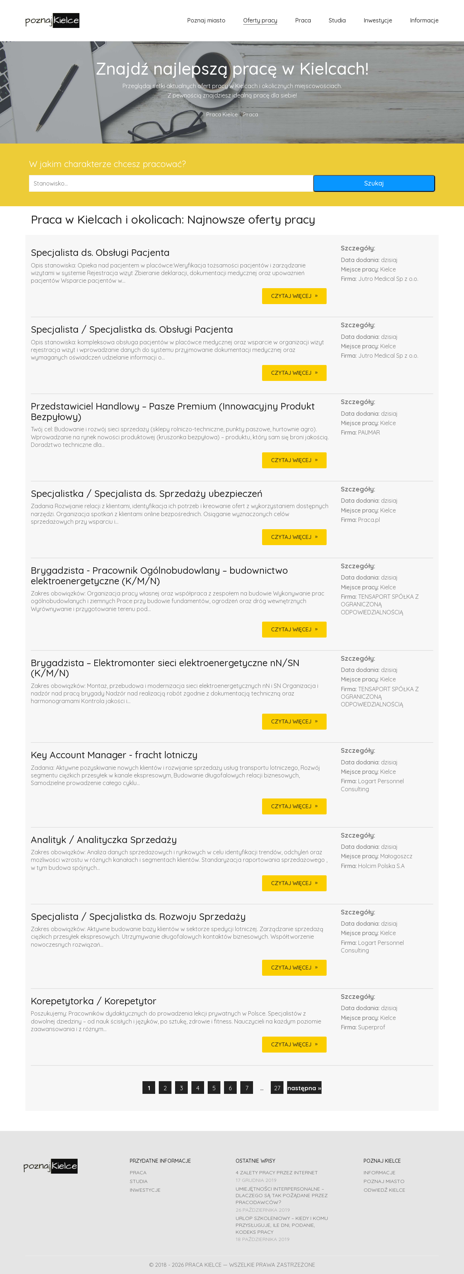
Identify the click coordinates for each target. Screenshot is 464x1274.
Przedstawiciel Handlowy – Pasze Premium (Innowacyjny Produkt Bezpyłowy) (173, 411)
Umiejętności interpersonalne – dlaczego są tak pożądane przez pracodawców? (282, 1195)
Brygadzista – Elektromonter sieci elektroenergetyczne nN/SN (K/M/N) (165, 668)
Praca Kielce (222, 114)
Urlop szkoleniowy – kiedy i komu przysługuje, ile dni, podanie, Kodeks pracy (282, 1225)
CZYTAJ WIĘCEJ (291, 295)
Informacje (379, 1172)
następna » (304, 1088)
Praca (138, 1172)
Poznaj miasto (384, 1181)
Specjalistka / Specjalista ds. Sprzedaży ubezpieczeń (146, 494)
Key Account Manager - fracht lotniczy (114, 755)
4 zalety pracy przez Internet (277, 1172)
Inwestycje (145, 1190)
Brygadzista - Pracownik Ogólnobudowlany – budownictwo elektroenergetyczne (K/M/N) (159, 575)
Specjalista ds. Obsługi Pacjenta (100, 253)
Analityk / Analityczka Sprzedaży (104, 840)
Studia (139, 1181)
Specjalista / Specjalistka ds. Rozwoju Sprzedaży (138, 917)
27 (277, 1088)
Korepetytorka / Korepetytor (94, 1001)
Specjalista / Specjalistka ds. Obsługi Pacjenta (132, 329)
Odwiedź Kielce (384, 1190)
